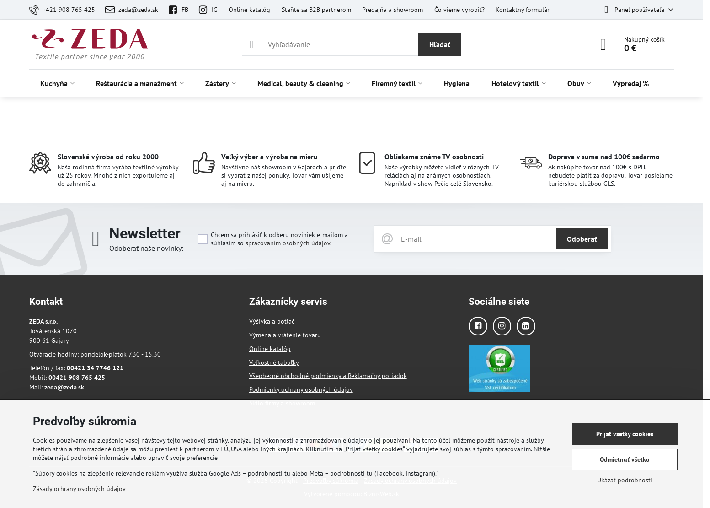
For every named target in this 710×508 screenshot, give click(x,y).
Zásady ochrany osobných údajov (79, 489)
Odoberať (582, 238)
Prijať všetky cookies (624, 434)
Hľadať (439, 44)
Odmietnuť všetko (625, 459)
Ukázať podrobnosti (624, 480)
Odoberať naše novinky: (146, 248)
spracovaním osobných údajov (288, 243)
